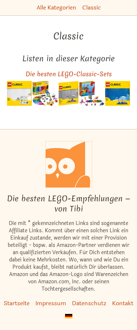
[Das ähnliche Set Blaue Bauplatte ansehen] (117, 93)
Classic (91, 7)
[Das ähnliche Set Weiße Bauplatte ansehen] (19, 93)
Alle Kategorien (56, 7)
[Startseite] (68, 164)
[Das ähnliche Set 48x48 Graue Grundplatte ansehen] (68, 93)
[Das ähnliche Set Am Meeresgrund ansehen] (91, 93)
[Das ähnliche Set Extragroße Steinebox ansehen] (45, 93)
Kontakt (122, 303)
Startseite (17, 303)
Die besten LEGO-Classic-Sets (69, 74)
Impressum (50, 303)
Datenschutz (89, 303)
